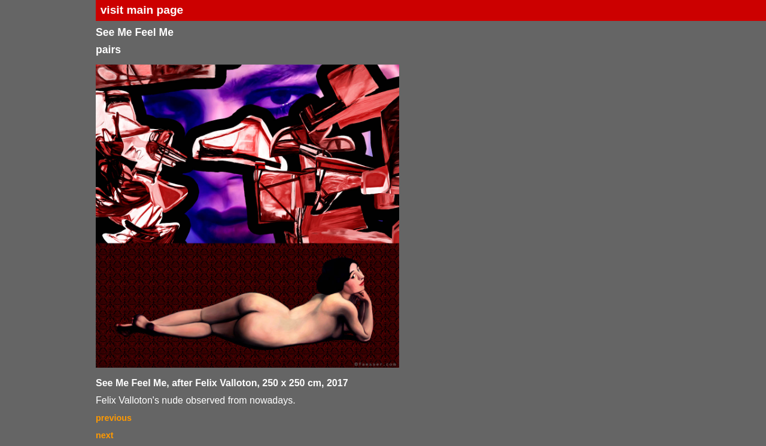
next (105, 435)
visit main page (142, 10)
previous (114, 418)
